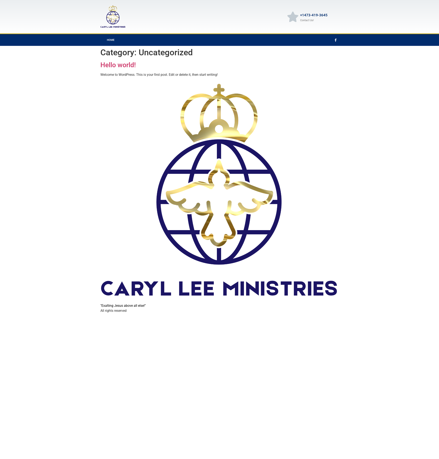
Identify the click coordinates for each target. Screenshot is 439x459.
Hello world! (118, 65)
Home (110, 39)
